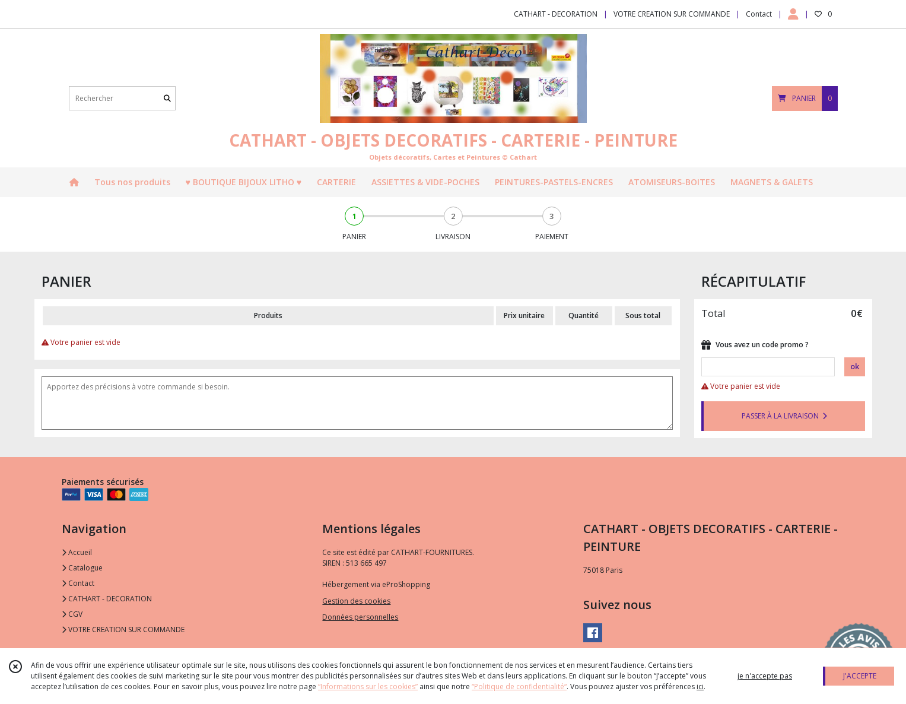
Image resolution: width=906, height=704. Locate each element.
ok (854, 366)
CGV (72, 614)
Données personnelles (360, 617)
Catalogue (82, 568)
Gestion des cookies (356, 601)
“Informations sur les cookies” (368, 686)
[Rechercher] (167, 98)
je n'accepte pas (764, 676)
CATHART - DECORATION (107, 599)
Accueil (77, 552)
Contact (759, 14)
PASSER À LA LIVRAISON (784, 416)
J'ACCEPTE (859, 676)
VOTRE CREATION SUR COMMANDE (123, 629)
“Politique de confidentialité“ (519, 686)
